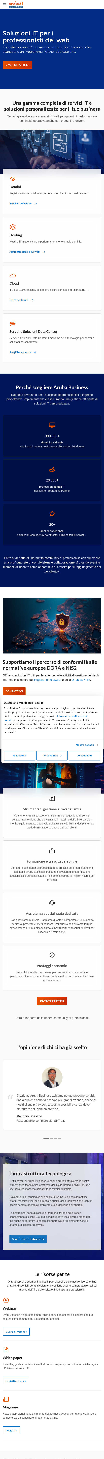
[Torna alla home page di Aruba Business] (16, 4)
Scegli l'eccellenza (22, 352)
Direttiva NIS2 (81, 679)
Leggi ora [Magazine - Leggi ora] (11, 1430)
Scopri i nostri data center (28, 1238)
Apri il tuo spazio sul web (27, 251)
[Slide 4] (59, 1138)
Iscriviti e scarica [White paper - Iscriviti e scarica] (16, 1380)
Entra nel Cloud (21, 299)
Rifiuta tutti (19, 755)
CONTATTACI (14, 691)
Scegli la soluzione (23, 203)
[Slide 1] (46, 1138)
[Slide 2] (51, 1138)
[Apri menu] (4, 4)
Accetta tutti (84, 755)
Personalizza (52, 755)
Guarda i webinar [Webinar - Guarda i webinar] (16, 1331)
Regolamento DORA (47, 679)
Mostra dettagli (85, 744)
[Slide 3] (55, 1138)
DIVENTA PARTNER (17, 64)
